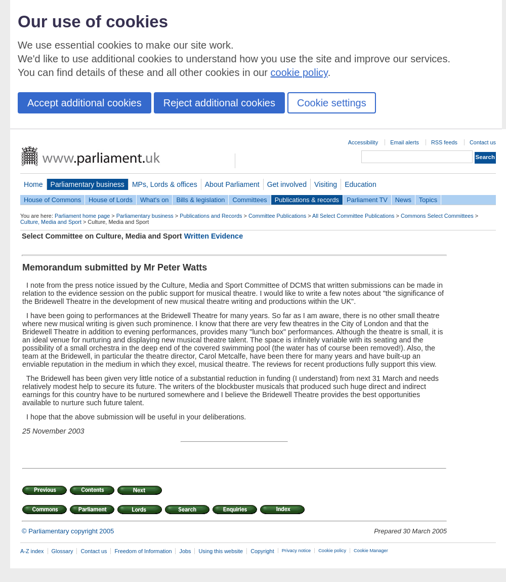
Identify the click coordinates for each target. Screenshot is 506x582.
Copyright (262, 551)
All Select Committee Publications (353, 216)
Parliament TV (367, 200)
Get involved (287, 184)
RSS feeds (444, 142)
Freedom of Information (143, 551)
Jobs (185, 551)
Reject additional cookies (219, 102)
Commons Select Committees (437, 216)
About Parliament (232, 184)
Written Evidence (213, 236)
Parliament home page (82, 216)
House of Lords (111, 200)
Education (360, 184)
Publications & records (307, 200)
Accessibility (363, 142)
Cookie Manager (371, 550)
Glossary (62, 551)
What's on (154, 200)
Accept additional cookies (84, 102)
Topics (428, 200)
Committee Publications (277, 216)
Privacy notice (296, 550)
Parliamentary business (87, 184)
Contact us (483, 142)
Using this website (220, 551)
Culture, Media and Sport (50, 222)
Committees (249, 200)
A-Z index (32, 551)
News (403, 200)
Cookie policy (332, 550)
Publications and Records (211, 216)
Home (33, 184)
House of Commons (52, 200)
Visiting (325, 184)
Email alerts (404, 142)
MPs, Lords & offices (164, 184)
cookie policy (299, 72)
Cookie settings (331, 102)
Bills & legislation (200, 200)
